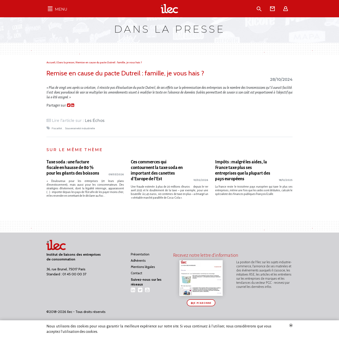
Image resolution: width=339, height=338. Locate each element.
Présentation (140, 254)
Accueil (51, 62)
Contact (136, 273)
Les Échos (94, 120)
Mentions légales (143, 267)
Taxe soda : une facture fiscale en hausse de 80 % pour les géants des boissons (72, 167)
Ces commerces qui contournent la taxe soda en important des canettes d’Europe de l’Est (157, 170)
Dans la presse (66, 62)
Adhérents (138, 261)
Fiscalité (57, 128)
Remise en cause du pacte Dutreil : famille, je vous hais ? (109, 62)
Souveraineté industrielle (80, 128)
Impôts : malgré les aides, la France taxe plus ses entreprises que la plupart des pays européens (242, 170)
